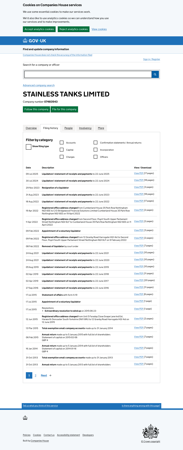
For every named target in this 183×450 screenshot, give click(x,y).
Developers (88, 435)
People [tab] (68, 128)
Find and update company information (46, 49)
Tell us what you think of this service (40, 405)
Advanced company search (39, 85)
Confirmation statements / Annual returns (117, 143)
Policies (26, 435)
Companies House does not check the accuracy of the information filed (57, 55)
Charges (67, 157)
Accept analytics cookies (39, 29)
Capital (66, 150)
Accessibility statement (68, 435)
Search (155, 74)
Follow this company (36, 109)
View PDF (139, 173)
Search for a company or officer (41, 64)
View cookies (99, 29)
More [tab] (101, 128)
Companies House (40, 440)
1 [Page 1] (29, 375)
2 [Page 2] (35, 375)
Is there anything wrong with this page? (141, 405)
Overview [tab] (31, 128)
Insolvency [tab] (85, 128)
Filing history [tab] (50, 128)
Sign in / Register (151, 59)
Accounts (68, 143)
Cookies (37, 435)
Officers (101, 157)
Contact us (49, 435)
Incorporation (104, 150)
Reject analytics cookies (73, 29)
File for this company (64, 109)
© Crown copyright (150, 441)
